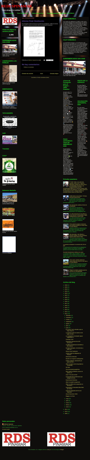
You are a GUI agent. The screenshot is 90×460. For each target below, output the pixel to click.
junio (67, 327)
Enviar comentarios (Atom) (43, 77)
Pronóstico (4, 253)
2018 (66, 301)
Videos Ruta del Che (37, 13)
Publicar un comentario (29, 67)
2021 (66, 295)
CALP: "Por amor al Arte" (71, 374)
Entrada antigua (54, 73)
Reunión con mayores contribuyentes (74, 358)
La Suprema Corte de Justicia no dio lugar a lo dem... (74, 333)
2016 (66, 305)
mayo (67, 398)
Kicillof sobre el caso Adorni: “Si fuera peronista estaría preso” (78, 196)
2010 (66, 411)
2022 (66, 293)
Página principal (9, 13)
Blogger (62, 449)
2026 (66, 285)
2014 (66, 309)
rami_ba (49, 449)
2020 (66, 297)
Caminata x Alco (69, 339)
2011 (66, 409)
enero (67, 406)
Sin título (68, 367)
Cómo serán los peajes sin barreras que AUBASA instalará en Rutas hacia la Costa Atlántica (78, 225)
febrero (68, 404)
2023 (66, 291)
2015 (66, 307)
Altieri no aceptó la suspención (73, 382)
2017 (66, 303)
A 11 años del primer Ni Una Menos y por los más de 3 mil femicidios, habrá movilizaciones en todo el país (78, 215)
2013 (66, 311)
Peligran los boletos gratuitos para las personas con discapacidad (78, 270)
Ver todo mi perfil (6, 429)
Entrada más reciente (27, 73)
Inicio (41, 73)
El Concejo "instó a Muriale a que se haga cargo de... (74, 330)
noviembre (68, 317)
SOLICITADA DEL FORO (71, 394)
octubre (68, 319)
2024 (66, 289)
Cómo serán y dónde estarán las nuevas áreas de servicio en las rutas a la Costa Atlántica (78, 261)
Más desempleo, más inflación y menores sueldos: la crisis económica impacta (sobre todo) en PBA (78, 235)
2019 (66, 299)
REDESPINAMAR (16, 6)
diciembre (68, 315)
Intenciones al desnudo (71, 356)
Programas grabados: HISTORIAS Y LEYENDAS (60, 13)
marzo (67, 402)
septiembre (68, 321)
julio (67, 325)
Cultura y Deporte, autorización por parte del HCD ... (74, 361)
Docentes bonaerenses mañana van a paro (73, 252)
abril (67, 400)
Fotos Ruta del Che (22, 13)
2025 (66, 287)
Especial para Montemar (71, 380)
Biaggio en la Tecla (70, 396)
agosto (67, 323)
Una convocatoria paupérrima (73, 369)
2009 (66, 413)
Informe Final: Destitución (72, 351)
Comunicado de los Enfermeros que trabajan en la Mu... (74, 377)
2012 (66, 313)
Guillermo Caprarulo (8, 424)
